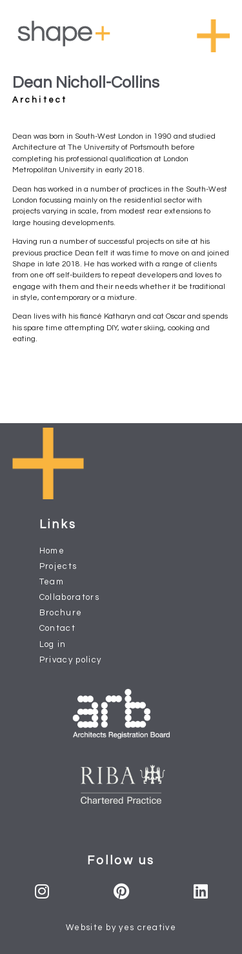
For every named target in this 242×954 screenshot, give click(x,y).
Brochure (61, 612)
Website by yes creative (121, 927)
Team (51, 581)
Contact (57, 628)
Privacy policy (70, 659)
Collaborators (69, 597)
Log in (52, 644)
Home (52, 550)
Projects (58, 566)
